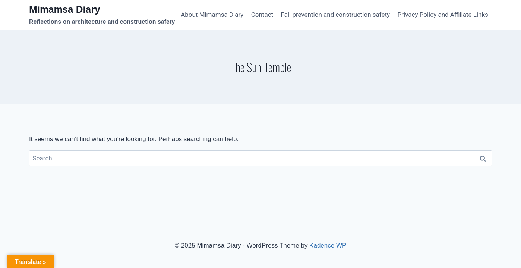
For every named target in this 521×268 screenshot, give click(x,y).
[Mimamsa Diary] (102, 15)
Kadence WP (327, 245)
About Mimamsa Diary (212, 14)
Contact (262, 14)
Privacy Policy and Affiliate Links (443, 14)
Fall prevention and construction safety (335, 14)
